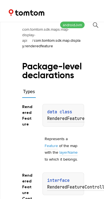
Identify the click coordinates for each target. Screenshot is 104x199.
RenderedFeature (66, 118)
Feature (51, 145)
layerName (68, 152)
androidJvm (72, 25)
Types (29, 91)
